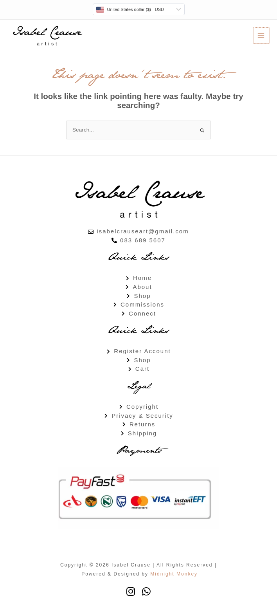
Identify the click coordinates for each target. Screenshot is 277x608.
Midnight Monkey (174, 574)
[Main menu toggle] (261, 35)
